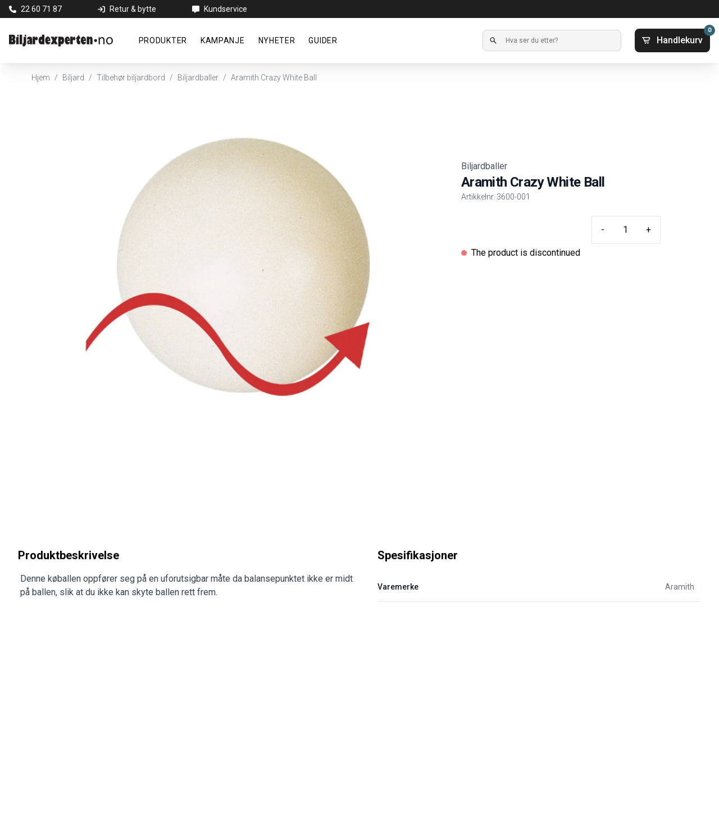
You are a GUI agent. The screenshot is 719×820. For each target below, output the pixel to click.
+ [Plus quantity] (648, 229)
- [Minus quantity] (602, 229)
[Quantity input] (625, 229)
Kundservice (225, 8)
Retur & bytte (133, 8)
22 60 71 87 (41, 8)
